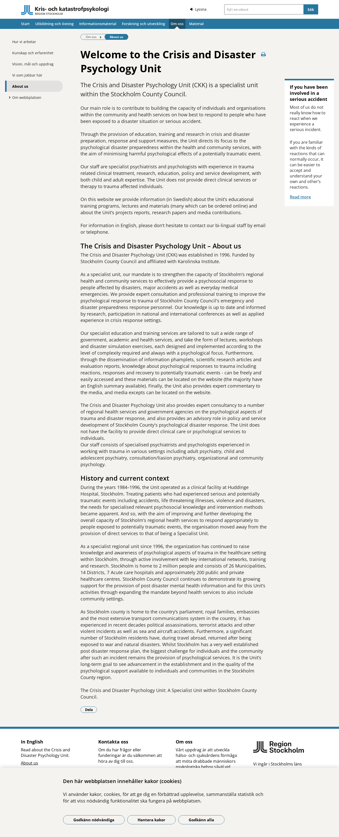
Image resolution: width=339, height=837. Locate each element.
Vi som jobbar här (27, 75)
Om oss (177, 23)
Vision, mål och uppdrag (33, 64)
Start (25, 23)
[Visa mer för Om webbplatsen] (8, 97)
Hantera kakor (151, 819)
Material (196, 23)
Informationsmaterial (97, 23)
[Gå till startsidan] (65, 10)
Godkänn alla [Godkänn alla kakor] (201, 819)
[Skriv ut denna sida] (263, 54)
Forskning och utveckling (143, 23)
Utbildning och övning (54, 23)
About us (20, 86)
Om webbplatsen (26, 97)
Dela (91, 709)
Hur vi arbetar (24, 41)
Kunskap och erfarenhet (32, 52)
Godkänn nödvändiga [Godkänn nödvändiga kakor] (93, 819)
